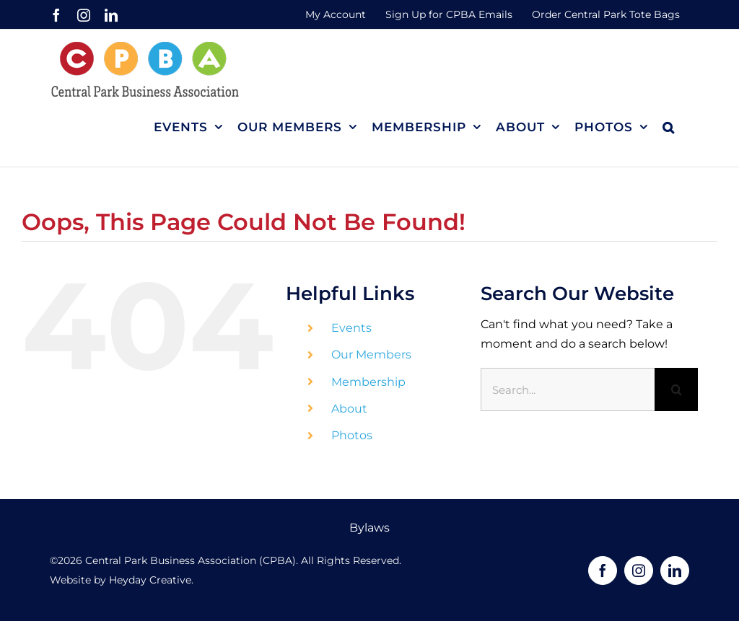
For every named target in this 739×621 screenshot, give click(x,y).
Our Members (371, 354)
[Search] (676, 389)
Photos (351, 435)
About (349, 408)
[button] (669, 127)
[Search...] (568, 389)
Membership (368, 382)
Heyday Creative (150, 579)
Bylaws (369, 527)
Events (351, 328)
